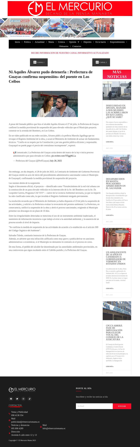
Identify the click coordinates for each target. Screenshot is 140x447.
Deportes (87, 42)
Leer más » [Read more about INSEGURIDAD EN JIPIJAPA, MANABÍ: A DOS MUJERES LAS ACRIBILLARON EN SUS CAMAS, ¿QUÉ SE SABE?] (110, 142)
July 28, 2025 (56, 160)
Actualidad (39, 42)
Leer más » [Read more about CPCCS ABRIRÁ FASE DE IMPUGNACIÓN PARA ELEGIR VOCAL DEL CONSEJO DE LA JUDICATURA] (110, 366)
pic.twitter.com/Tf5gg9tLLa (63, 156)
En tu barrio (100, 42)
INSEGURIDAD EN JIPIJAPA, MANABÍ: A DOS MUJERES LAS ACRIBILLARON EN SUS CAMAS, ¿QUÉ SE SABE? (117, 111)
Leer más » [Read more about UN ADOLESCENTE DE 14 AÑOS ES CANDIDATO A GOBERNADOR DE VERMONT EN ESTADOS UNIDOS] (110, 288)
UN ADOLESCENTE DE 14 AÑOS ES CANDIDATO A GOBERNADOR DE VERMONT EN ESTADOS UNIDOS (116, 258)
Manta (51, 42)
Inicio (17, 42)
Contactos (76, 46)
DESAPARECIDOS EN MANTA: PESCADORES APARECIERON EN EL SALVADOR (115, 183)
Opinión (74, 42)
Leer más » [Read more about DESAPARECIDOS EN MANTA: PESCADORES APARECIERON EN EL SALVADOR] (110, 215)
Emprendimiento (117, 42)
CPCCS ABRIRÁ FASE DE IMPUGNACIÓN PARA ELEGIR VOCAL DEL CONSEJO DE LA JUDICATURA (114, 332)
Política (27, 42)
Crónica (61, 42)
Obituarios (63, 46)
